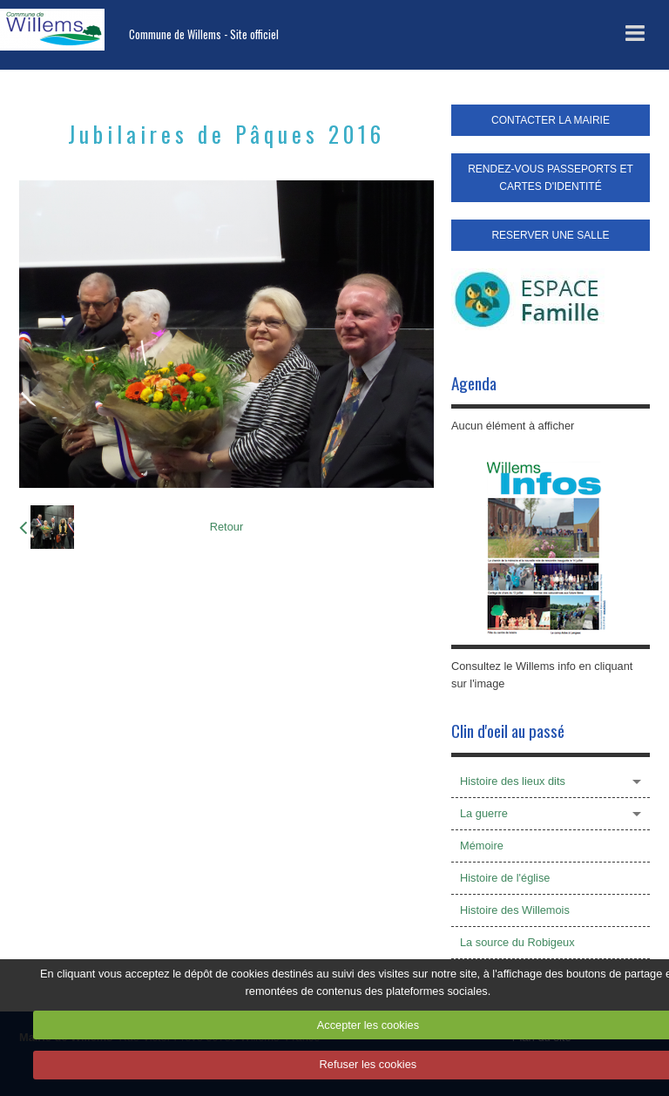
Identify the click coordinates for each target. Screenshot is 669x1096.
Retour (226, 526)
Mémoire (481, 845)
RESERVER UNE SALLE (550, 235)
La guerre (484, 813)
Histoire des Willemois (515, 910)
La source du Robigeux (517, 942)
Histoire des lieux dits (512, 781)
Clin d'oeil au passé (507, 730)
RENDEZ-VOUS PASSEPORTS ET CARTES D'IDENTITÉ (550, 178)
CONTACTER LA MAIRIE (550, 120)
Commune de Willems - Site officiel (204, 34)
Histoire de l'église (505, 877)
